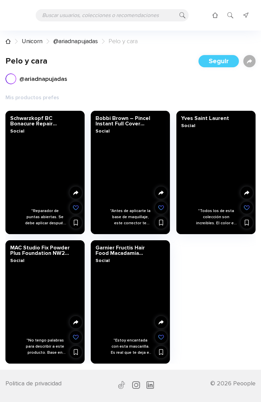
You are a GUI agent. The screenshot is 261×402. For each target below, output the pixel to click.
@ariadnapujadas (75, 41)
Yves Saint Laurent (205, 118)
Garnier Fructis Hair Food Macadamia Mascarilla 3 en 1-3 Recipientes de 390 (120, 250)
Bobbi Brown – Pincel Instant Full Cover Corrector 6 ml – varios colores (125, 121)
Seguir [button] (219, 61)
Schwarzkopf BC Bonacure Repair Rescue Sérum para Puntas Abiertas (35, 121)
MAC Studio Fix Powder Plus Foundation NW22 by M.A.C (40, 250)
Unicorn (32, 41)
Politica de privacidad (33, 383)
